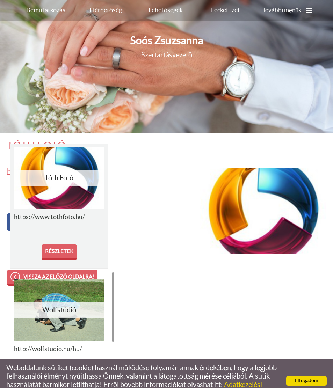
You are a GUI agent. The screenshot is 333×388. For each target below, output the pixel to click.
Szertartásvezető (166, 33)
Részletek (59, 237)
